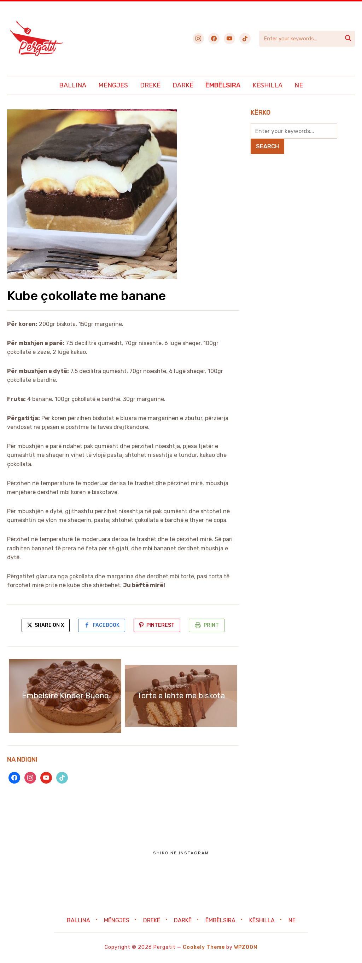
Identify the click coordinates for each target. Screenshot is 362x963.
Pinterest (161, 626)
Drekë (150, 85)
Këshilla (267, 85)
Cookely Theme (204, 948)
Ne (298, 85)
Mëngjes (113, 85)
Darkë (183, 85)
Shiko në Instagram (181, 853)
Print (212, 626)
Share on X (44, 626)
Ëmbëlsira (222, 85)
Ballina (72, 85)
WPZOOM (246, 948)
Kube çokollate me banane (86, 295)
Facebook (105, 626)
